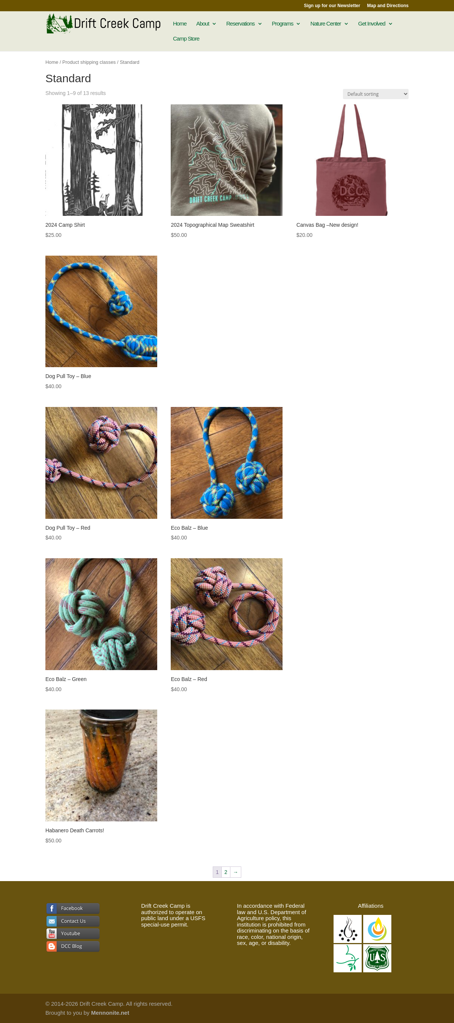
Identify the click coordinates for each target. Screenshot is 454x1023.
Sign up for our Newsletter (332, 5)
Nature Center (325, 24)
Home (179, 24)
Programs (282, 24)
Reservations (240, 24)
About (202, 24)
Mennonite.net (110, 1012)
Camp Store (186, 39)
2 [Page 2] (225, 872)
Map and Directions (388, 5)
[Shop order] (376, 94)
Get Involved (371, 24)
